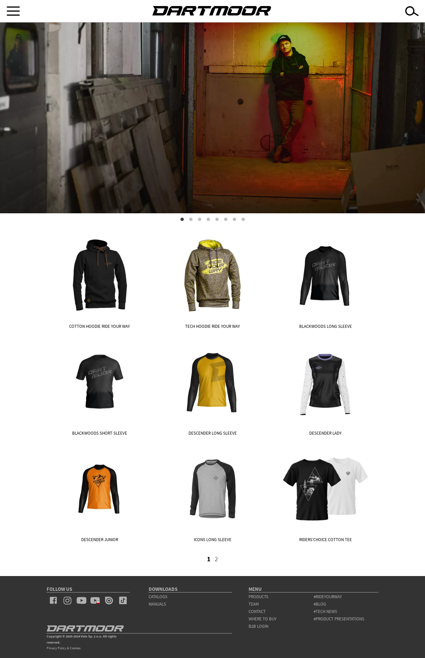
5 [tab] (217, 219)
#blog (320, 604)
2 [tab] (191, 219)
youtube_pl (95, 601)
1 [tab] (182, 219)
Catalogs (158, 597)
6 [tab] (225, 219)
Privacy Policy (56, 648)
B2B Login (258, 626)
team (254, 604)
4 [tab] (208, 219)
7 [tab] (234, 219)
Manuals (157, 604)
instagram (67, 601)
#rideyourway (328, 597)
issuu (109, 601)
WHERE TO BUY (262, 619)
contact (257, 611)
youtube (81, 601)
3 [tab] (199, 219)
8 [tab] (243, 219)
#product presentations (339, 619)
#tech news (325, 611)
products (258, 597)
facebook (53, 601)
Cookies (75, 648)
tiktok (123, 601)
